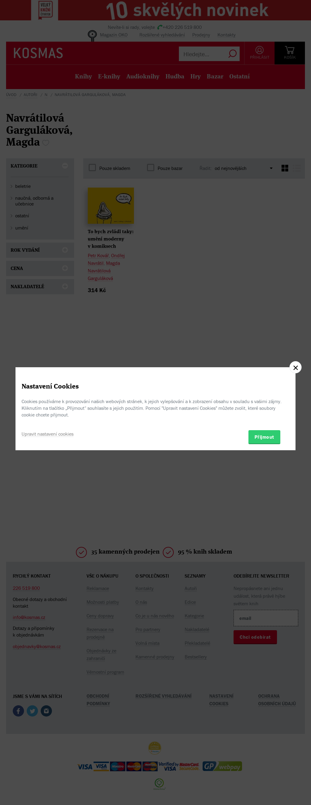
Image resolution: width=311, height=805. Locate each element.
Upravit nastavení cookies (47, 434)
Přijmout (264, 437)
